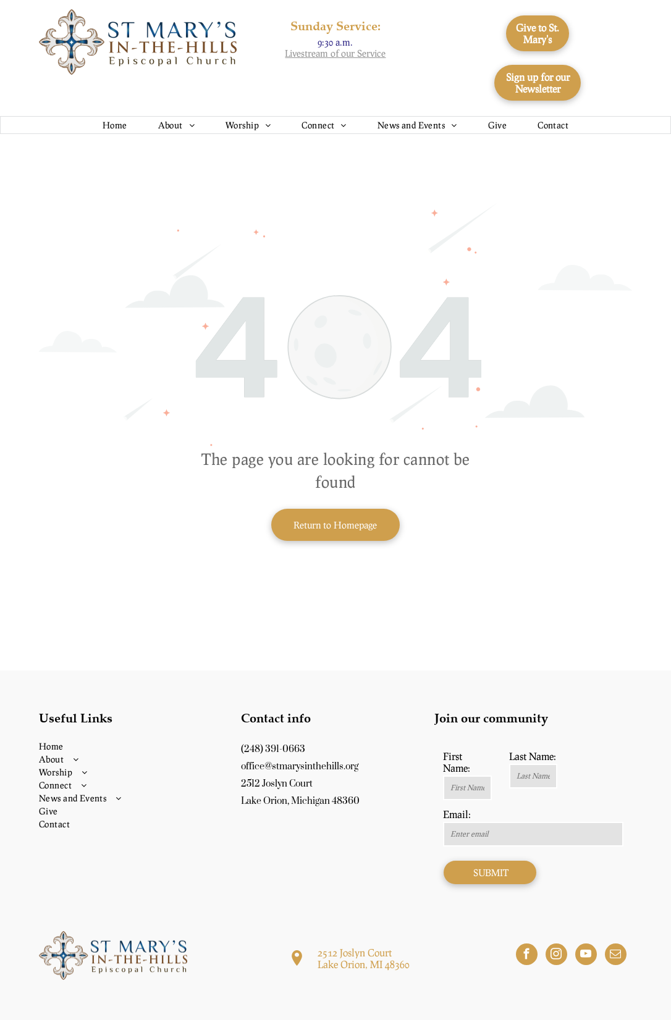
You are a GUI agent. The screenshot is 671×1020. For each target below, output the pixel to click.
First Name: (456, 762)
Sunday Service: (335, 25)
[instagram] (556, 955)
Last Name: (532, 756)
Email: (457, 814)
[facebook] (527, 955)
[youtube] (586, 955)
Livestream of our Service (335, 53)
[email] (616, 955)
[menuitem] (115, 125)
